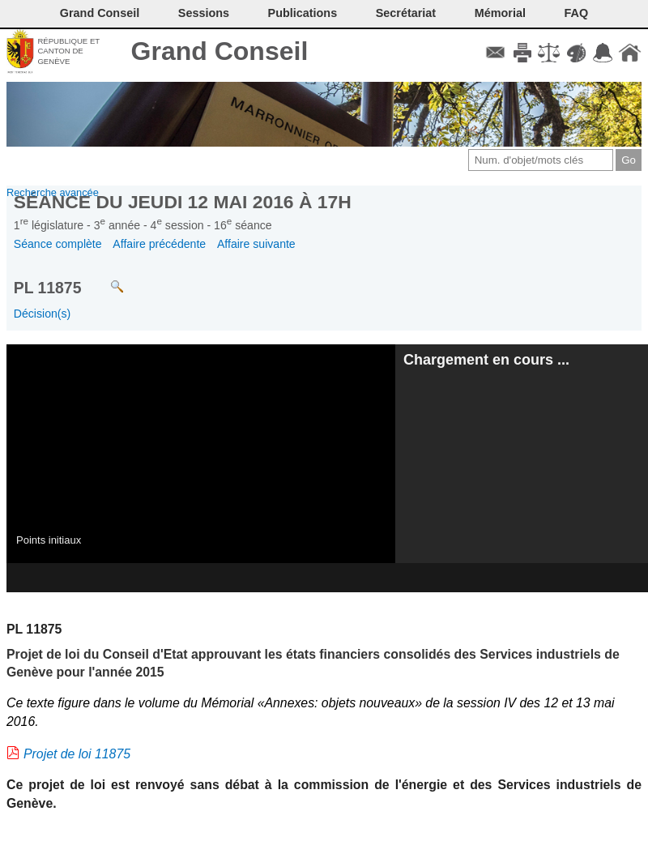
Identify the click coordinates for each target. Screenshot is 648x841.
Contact (495, 52)
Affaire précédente (159, 243)
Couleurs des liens (576, 52)
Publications (303, 12)
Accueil (630, 52)
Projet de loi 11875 (76, 754)
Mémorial (500, 12)
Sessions (203, 12)
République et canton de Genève (68, 51)
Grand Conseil (220, 51)
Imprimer (522, 52)
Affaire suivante (256, 243)
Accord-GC (603, 52)
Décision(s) (42, 313)
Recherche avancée (52, 192)
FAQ (577, 12)
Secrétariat (406, 12)
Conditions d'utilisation (549, 52)
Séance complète (58, 243)
